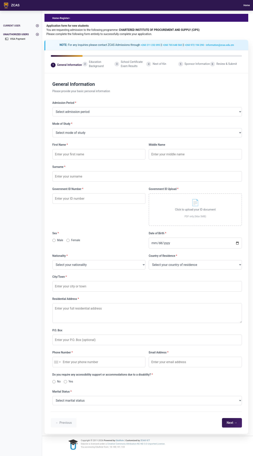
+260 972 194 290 (194, 45)
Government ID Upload (163, 189)
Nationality (59, 255)
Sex (54, 233)
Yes (71, 381)
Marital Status (61, 391)
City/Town (58, 276)
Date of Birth (156, 233)
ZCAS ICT (145, 440)
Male (60, 240)
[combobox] (57, 362)
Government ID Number (66, 189)
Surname (57, 166)
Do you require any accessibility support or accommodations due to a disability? (101, 374)
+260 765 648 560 (172, 45)
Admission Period (63, 102)
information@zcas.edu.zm (220, 45)
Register (64, 18)
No (59, 381)
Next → (232, 423)
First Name (59, 144)
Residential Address (64, 298)
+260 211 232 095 (150, 45)
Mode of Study (61, 123)
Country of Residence (162, 255)
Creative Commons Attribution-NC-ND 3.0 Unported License (135, 444)
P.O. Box (57, 330)
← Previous (64, 423)
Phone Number (61, 352)
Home (247, 5)
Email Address (157, 352)
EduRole (120, 440)
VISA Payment (15, 39)
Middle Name (157, 144)
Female (75, 240)
